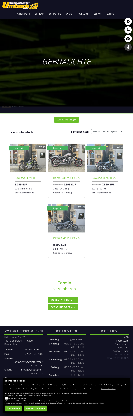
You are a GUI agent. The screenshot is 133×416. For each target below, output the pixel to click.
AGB (126, 337)
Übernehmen (13, 408)
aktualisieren (121, 354)
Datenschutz (122, 344)
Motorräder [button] (23, 14)
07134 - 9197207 (34, 349)
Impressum (122, 340)
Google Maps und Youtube (17, 398)
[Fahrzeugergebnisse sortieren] (106, 131)
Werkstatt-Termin (63, 299)
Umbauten (84, 14)
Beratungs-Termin (63, 307)
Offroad (39, 14)
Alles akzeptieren (35, 408)
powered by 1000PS (118, 357)
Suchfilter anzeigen (66, 119)
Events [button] (110, 14)
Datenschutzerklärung (108, 389)
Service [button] (98, 14)
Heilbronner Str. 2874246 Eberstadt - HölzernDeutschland (18, 341)
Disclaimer (123, 347)
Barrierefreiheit (120, 350)
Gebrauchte (55, 14)
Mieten (69, 14)
